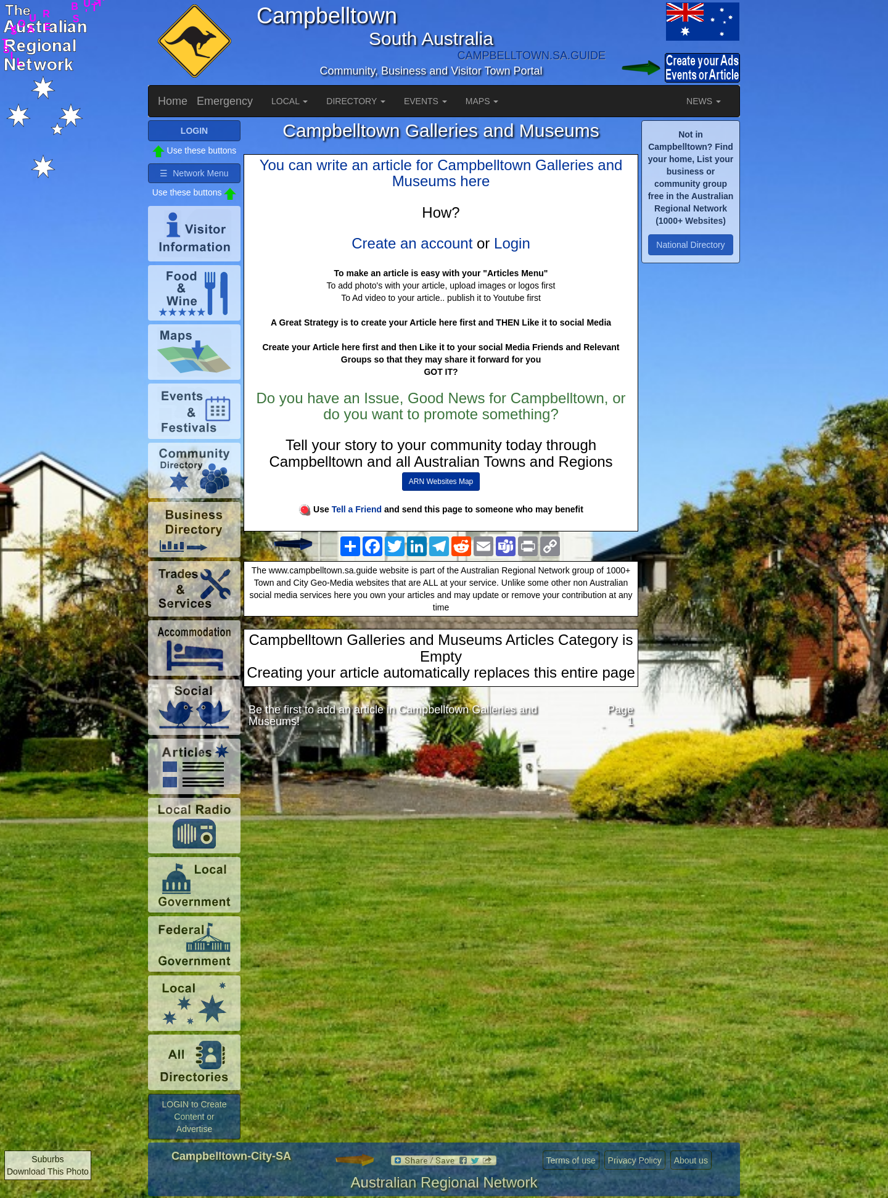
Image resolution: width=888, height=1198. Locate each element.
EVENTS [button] (425, 101)
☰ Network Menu (194, 173)
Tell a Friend (357, 509)
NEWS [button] (703, 101)
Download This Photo (48, 1171)
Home (172, 101)
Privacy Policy (635, 1160)
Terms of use (571, 1160)
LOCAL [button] (289, 101)
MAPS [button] (482, 101)
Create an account (412, 243)
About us (691, 1160)
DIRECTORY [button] (355, 101)
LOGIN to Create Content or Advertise (194, 1116)
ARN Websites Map (441, 481)
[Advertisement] (441, 835)
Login (512, 243)
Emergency (225, 101)
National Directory (690, 245)
